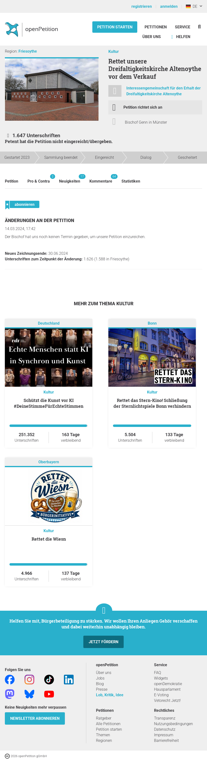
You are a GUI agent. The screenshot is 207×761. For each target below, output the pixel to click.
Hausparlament (167, 689)
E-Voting (161, 695)
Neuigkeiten (69, 179)
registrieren (141, 6)
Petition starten (114, 27)
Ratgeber (103, 718)
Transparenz (164, 718)
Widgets (161, 678)
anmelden (169, 6)
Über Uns (151, 36)
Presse (101, 689)
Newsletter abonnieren (35, 718)
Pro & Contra (38, 179)
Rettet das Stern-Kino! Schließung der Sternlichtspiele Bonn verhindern (152, 403)
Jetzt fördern (103, 642)
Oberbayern (48, 462)
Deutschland (49, 323)
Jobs (100, 678)
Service (182, 27)
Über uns (103, 672)
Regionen (104, 740)
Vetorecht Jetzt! (167, 700)
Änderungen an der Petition (39, 220)
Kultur (113, 51)
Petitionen (156, 27)
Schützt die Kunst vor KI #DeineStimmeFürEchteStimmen (48, 403)
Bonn (152, 323)
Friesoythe (27, 51)
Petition (11, 181)
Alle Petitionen (108, 723)
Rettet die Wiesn (49, 539)
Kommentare (100, 179)
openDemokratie (168, 683)
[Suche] (199, 26)
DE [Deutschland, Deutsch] (191, 6)
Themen (103, 735)
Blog (100, 683)
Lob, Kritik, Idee (109, 695)
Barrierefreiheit (166, 740)
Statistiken (130, 181)
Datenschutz (164, 729)
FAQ (157, 672)
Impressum (163, 735)
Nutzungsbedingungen (173, 723)
